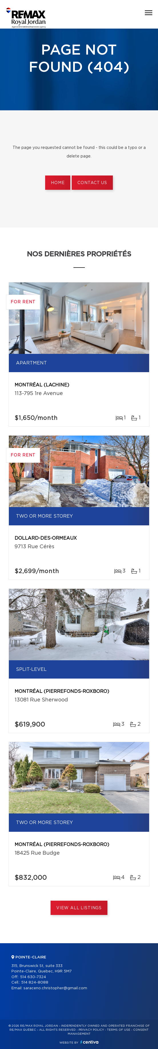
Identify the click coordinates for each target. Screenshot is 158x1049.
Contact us (92, 183)
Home (58, 183)
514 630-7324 (33, 977)
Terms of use (118, 1029)
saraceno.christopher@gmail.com (55, 988)
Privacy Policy (91, 1029)
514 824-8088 (34, 982)
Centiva (89, 1042)
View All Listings (79, 908)
